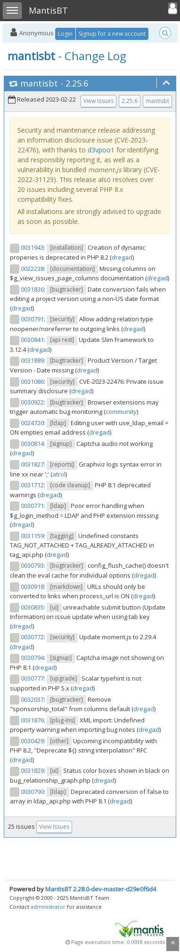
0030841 (32, 339)
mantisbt (39, 83)
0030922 (32, 402)
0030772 (32, 637)
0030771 (32, 505)
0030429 (32, 741)
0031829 (32, 770)
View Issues (98, 101)
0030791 (32, 319)
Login (65, 34)
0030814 (32, 443)
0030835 (32, 607)
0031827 (32, 464)
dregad (122, 257)
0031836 (32, 289)
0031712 (32, 485)
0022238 (32, 268)
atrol (58, 474)
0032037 (32, 699)
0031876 (32, 720)
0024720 (32, 423)
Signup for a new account (112, 34)
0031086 (32, 381)
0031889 (32, 360)
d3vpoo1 (101, 149)
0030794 (32, 657)
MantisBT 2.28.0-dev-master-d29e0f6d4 (100, 889)
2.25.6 (76, 83)
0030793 (32, 565)
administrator (48, 906)
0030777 (32, 678)
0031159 (32, 536)
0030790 (32, 791)
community (121, 411)
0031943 (32, 247)
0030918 (32, 586)
